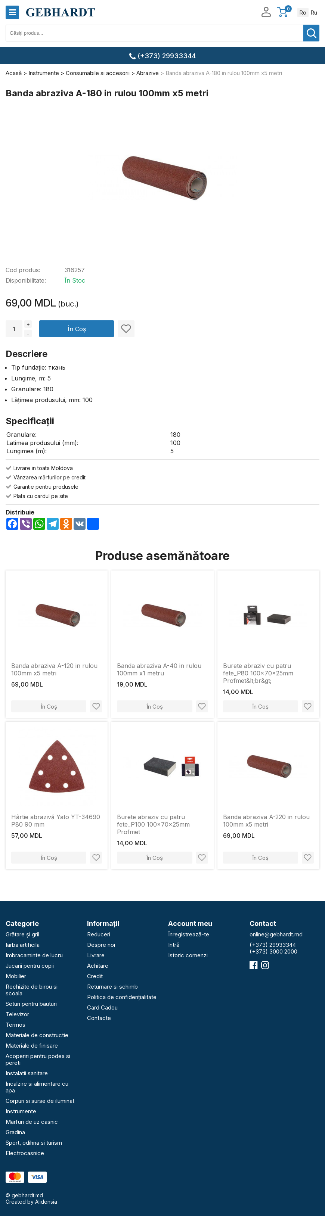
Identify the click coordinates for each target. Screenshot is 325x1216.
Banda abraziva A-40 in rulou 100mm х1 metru (159, 669)
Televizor (17, 1014)
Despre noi (101, 944)
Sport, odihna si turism (34, 1142)
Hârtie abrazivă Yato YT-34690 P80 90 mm (55, 820)
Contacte (99, 1017)
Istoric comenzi (188, 955)
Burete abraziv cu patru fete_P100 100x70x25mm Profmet (153, 824)
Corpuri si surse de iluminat (40, 1100)
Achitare (97, 965)
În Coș (77, 329)
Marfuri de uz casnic (32, 1121)
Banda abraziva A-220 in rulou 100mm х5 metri (266, 820)
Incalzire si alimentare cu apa (37, 1087)
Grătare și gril (22, 934)
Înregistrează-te (188, 934)
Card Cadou (102, 1007)
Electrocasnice (25, 1153)
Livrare (96, 955)
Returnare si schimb (112, 986)
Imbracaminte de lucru (34, 955)
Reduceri (98, 934)
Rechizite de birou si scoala (32, 990)
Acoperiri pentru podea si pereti (38, 1059)
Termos (15, 1024)
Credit (95, 976)
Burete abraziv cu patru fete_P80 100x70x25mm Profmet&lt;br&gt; (258, 673)
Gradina (15, 1132)
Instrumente (21, 1111)
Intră (173, 944)
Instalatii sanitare (27, 1073)
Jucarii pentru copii (30, 965)
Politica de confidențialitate (122, 997)
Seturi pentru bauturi (31, 1003)
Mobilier (16, 976)
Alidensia (46, 1201)
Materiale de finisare (32, 1045)
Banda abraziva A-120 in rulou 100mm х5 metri (54, 669)
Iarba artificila (23, 944)
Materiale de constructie (37, 1035)
